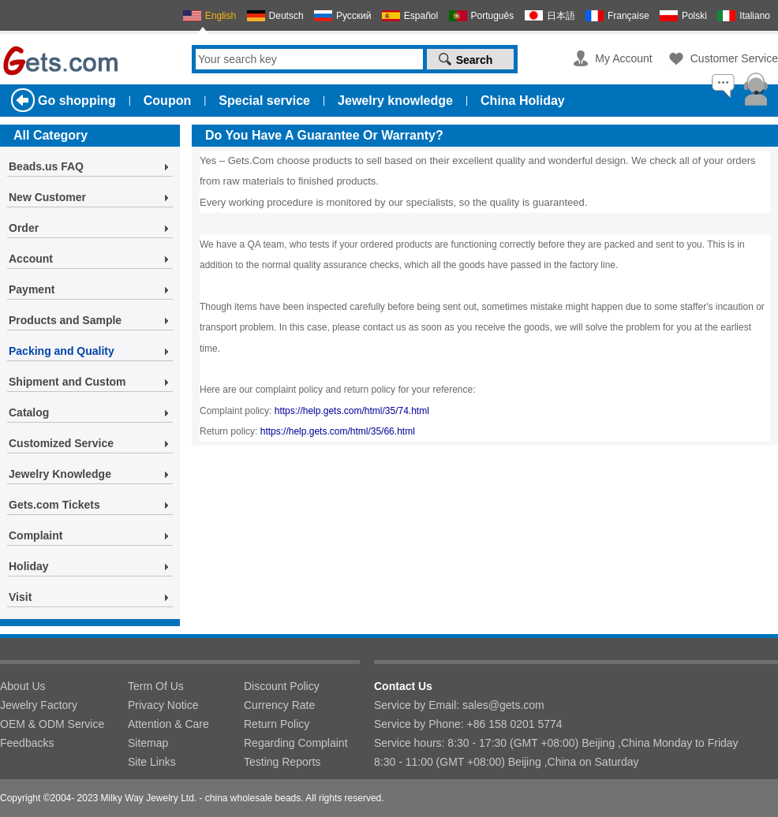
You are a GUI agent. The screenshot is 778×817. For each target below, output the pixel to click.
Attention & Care (168, 724)
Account (31, 258)
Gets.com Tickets (54, 504)
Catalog (29, 412)
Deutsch (286, 15)
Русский (354, 15)
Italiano (754, 15)
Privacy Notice (163, 705)
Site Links (152, 761)
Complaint (35, 535)
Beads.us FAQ (46, 166)
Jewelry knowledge (395, 100)
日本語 (561, 15)
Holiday (29, 566)
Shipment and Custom (67, 381)
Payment (31, 289)
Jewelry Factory (38, 705)
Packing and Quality (61, 351)
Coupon (167, 100)
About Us (23, 686)
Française (628, 15)
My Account (623, 58)
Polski (694, 15)
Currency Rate (279, 705)
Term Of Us (156, 686)
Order (24, 228)
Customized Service (61, 443)
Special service (264, 100)
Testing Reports (282, 761)
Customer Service (734, 58)
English (220, 15)
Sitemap (148, 743)
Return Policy (276, 724)
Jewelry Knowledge (60, 474)
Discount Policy (282, 686)
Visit (20, 597)
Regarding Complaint (296, 743)
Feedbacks (27, 743)
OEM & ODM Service (52, 724)
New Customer (47, 197)
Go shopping (77, 100)
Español (421, 15)
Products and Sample (65, 320)
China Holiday (523, 100)
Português (492, 15)
